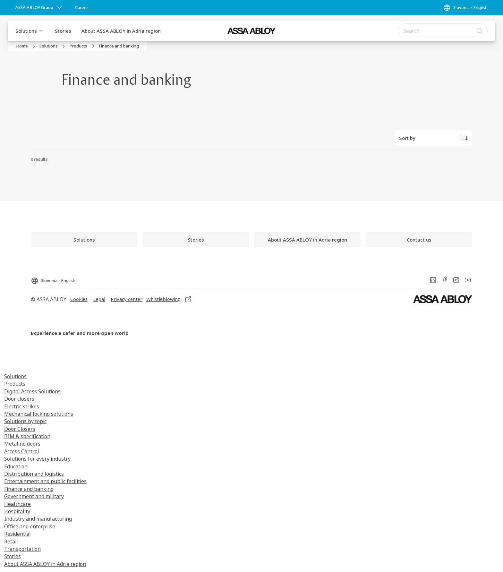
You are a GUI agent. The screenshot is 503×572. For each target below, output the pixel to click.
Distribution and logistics (34, 473)
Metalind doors (22, 443)
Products (14, 383)
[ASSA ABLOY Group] (39, 8)
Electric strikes (21, 406)
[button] (41, 30)
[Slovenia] (465, 7)
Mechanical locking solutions (38, 413)
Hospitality (17, 511)
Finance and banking (29, 488)
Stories (63, 31)
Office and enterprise (29, 526)
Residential (17, 533)
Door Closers (19, 428)
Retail (11, 541)
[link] (81, 8)
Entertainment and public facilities (45, 481)
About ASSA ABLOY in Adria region (121, 31)
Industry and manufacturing (38, 518)
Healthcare (17, 504)
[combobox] (443, 30)
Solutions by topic (25, 421)
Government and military (34, 496)
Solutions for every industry (37, 458)
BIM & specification (27, 436)
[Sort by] (433, 138)
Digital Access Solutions (32, 391)
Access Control (21, 451)
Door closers (19, 398)
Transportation (22, 548)
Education (16, 466)
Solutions (26, 31)
